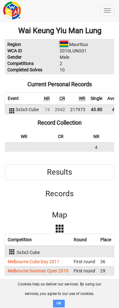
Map (59, 215)
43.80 (96, 109)
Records (59, 193)
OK (58, 303)
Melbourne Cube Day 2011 (33, 261)
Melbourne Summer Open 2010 (38, 270)
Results (59, 172)
